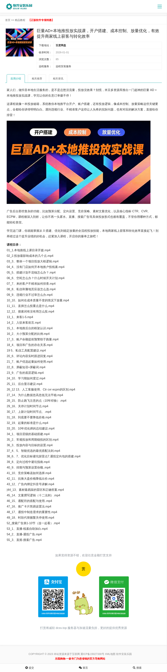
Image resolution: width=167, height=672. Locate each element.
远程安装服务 (63, 66)
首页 (7, 20)
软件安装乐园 (124, 654)
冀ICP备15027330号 (92, 654)
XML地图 (110, 654)
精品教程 (20, 20)
